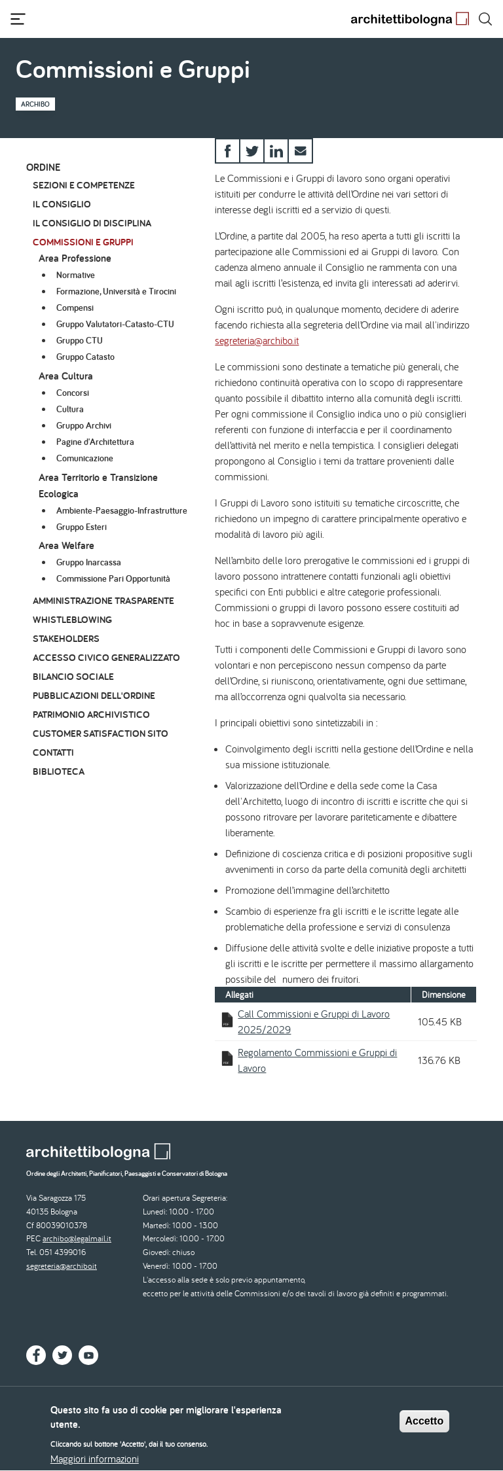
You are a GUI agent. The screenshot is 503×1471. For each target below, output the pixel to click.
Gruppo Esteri (81, 527)
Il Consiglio (62, 204)
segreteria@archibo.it (257, 340)
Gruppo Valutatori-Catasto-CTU (115, 324)
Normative (75, 275)
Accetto (424, 1427)
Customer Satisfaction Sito (100, 733)
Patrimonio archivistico (91, 714)
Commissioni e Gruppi (83, 242)
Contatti (53, 752)
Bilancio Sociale (73, 676)
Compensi (75, 307)
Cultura (70, 409)
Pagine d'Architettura (95, 442)
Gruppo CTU (79, 340)
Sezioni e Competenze (84, 185)
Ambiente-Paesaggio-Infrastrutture (121, 510)
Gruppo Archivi (83, 425)
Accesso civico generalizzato (106, 657)
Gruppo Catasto (85, 357)
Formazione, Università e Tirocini (116, 291)
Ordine (43, 167)
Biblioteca (58, 771)
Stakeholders (66, 638)
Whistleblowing (72, 619)
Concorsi (72, 393)
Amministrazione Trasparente (103, 600)
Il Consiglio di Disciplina (92, 223)
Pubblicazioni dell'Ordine (94, 695)
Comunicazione (84, 458)
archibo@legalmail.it (77, 1238)
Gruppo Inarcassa (88, 562)
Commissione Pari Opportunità (113, 578)
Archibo (35, 104)
